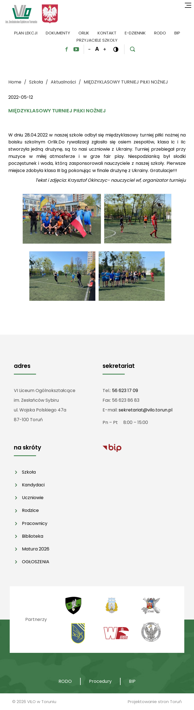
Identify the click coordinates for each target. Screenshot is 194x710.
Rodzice (30, 510)
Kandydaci (33, 485)
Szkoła (29, 472)
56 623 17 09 (125, 390)
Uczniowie (33, 497)
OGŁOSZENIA (35, 562)
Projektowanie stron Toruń (155, 701)
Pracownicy (34, 523)
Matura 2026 (35, 549)
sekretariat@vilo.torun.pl (145, 410)
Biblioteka (32, 536)
